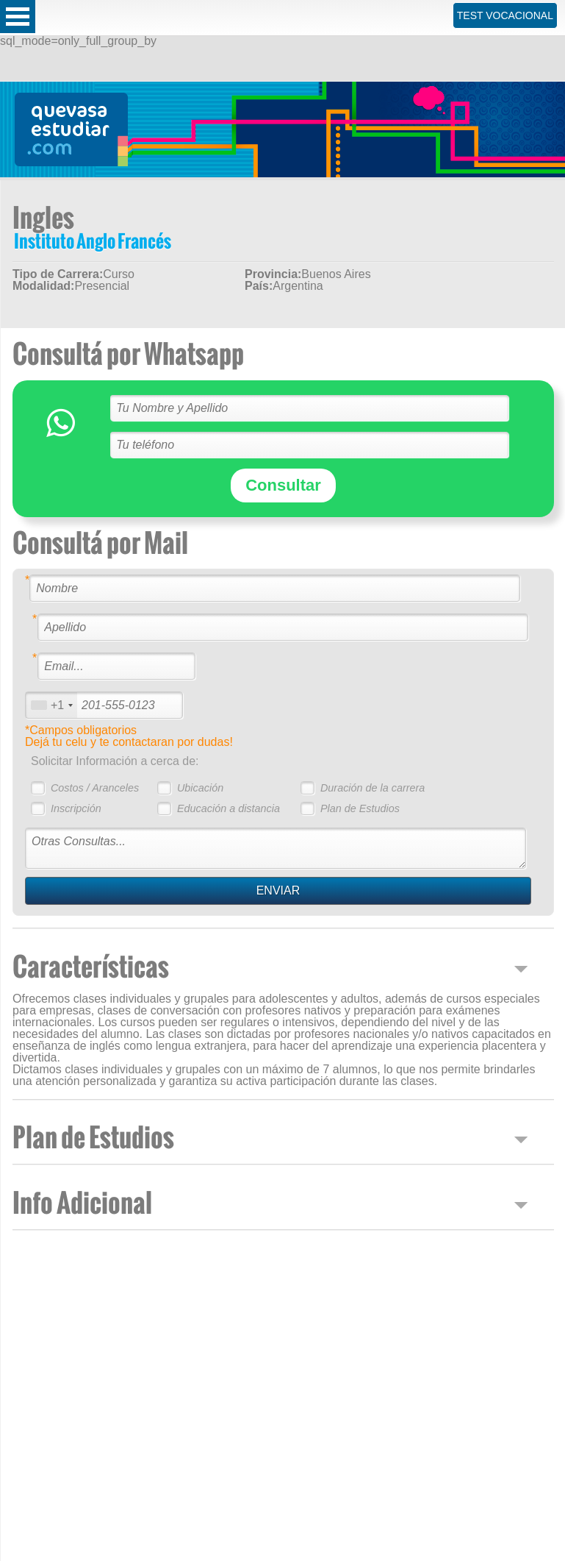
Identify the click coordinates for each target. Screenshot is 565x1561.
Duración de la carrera (372, 788)
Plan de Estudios (360, 808)
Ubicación (200, 788)
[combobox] (51, 705)
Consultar (283, 485)
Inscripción (76, 808)
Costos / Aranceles (95, 788)
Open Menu (17, 16)
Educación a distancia (228, 808)
